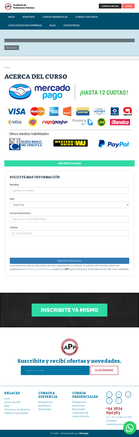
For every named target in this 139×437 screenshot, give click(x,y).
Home (7, 67)
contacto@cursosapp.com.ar (121, 424)
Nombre (14, 184)
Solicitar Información (69, 260)
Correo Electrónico (20, 213)
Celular (14, 227)
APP (25, 6)
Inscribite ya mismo (69, 310)
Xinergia (83, 433)
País (12, 199)
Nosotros (29, 17)
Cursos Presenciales (55, 17)
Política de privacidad (16, 413)
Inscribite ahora (69, 163)
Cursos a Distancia (86, 17)
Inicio (11, 17)
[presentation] (37, 247)
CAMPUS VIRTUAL (110, 6)
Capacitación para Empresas (25, 25)
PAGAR (128, 6)
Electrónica (44, 405)
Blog (53, 25)
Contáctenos (71, 25)
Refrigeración (45, 402)
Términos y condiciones (17, 409)
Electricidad (44, 409)
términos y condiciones (38, 269)
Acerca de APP (12, 402)
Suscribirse (104, 370)
